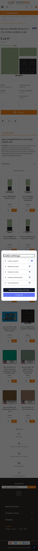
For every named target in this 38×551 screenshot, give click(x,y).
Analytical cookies (13, 272)
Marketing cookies (13, 266)
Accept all (19, 295)
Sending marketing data (15, 277)
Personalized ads (13, 283)
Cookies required (13, 261)
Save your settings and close (19, 290)
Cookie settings (11, 255)
